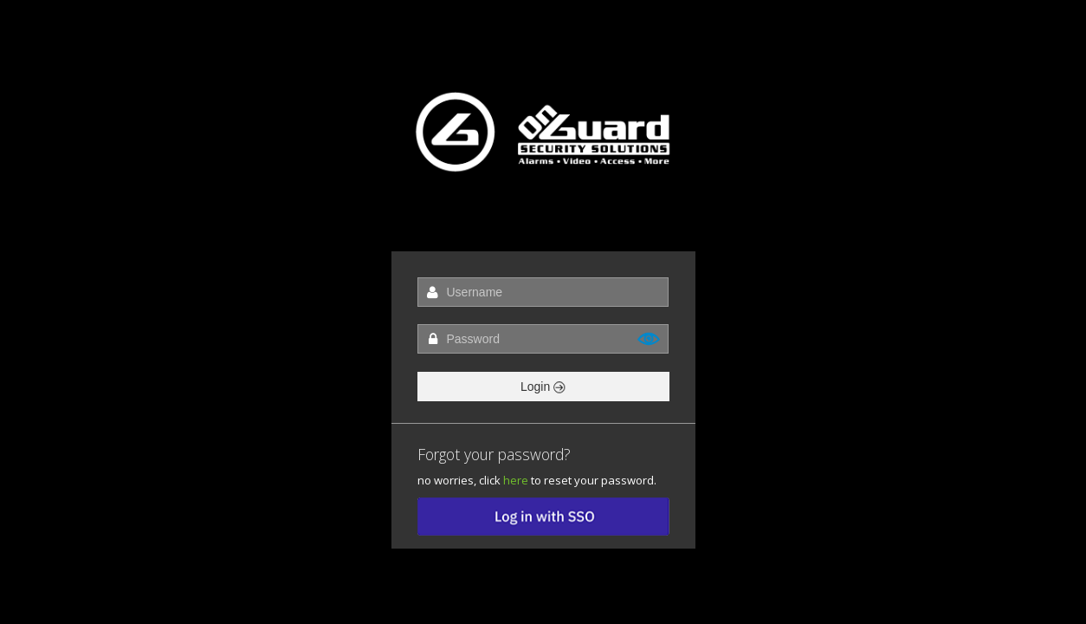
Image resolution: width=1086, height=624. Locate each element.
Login (543, 386)
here (515, 480)
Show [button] (649, 339)
